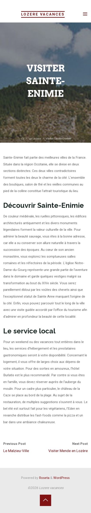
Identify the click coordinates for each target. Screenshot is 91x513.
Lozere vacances (43, 14)
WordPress (61, 478)
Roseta (43, 478)
